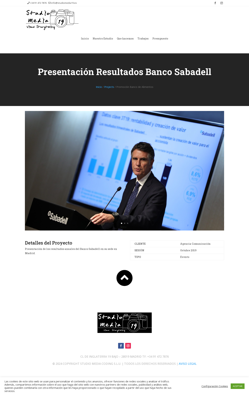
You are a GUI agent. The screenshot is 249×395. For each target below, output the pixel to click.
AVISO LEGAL (188, 364)
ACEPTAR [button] (237, 386)
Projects (109, 87)
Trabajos (143, 38)
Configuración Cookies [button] (215, 386)
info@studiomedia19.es (62, 2)
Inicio (85, 38)
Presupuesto (160, 38)
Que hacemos (125, 38)
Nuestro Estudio (103, 38)
